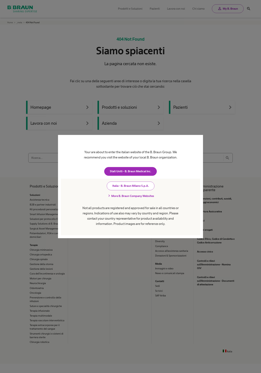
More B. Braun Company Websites (130, 196)
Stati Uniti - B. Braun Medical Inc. (130, 171)
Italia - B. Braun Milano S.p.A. (130, 185)
